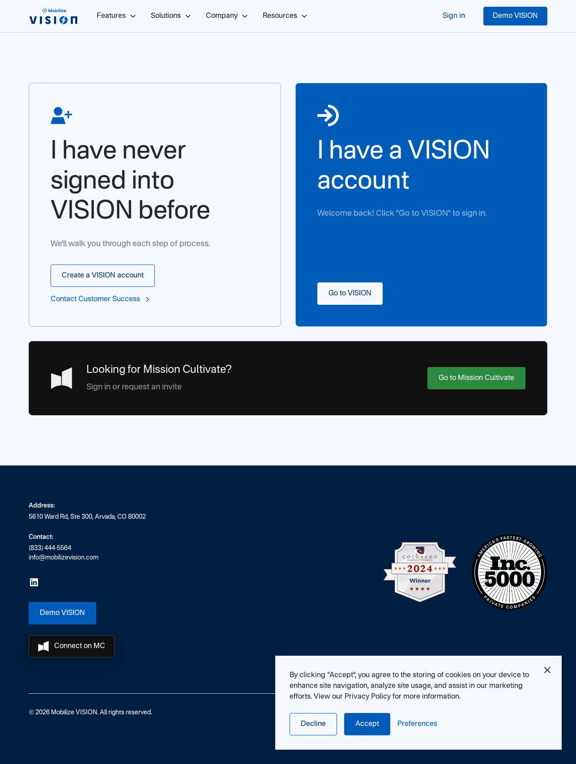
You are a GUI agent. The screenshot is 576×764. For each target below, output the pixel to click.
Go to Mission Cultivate (476, 378)
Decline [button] (313, 724)
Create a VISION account (103, 275)
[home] (54, 16)
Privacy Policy (368, 696)
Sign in (454, 16)
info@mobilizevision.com (63, 558)
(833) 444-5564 (50, 548)
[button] (417, 724)
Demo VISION (515, 16)
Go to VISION (350, 293)
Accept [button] (367, 724)
